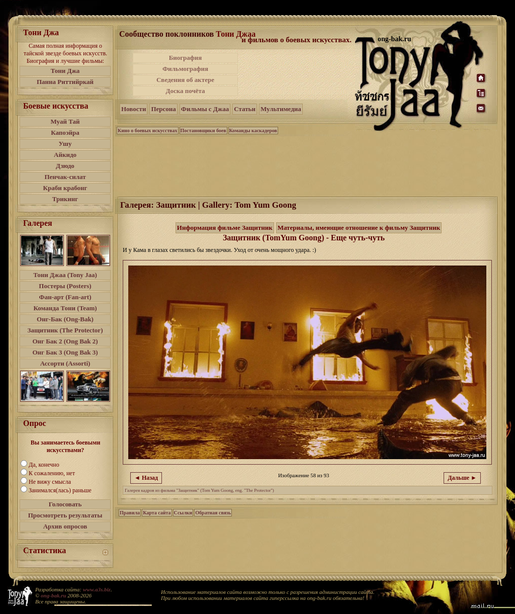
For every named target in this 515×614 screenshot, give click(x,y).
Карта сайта (156, 512)
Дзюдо (65, 165)
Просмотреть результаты (65, 515)
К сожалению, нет (52, 473)
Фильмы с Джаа (205, 109)
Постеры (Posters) (65, 286)
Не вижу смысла (50, 481)
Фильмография (185, 68)
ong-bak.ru (53, 595)
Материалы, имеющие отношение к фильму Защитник (359, 227)
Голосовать (65, 504)
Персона (163, 109)
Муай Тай (64, 121)
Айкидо (65, 154)
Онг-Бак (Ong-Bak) (65, 319)
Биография (185, 57)
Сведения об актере (185, 79)
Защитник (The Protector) (65, 330)
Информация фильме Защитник (225, 227)
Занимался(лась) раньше (60, 490)
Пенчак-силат (64, 177)
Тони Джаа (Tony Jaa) (65, 275)
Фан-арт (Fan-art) (65, 297)
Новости (133, 109)
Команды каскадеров (253, 130)
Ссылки (183, 512)
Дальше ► (462, 477)
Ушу (65, 143)
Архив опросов (65, 526)
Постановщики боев (203, 130)
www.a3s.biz (97, 589)
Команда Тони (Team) (65, 308)
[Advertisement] (297, 74)
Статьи (244, 109)
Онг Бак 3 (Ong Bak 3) (65, 352)
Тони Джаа (235, 34)
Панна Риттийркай (65, 81)
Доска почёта (185, 91)
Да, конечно (44, 464)
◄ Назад (146, 477)
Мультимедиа (281, 109)
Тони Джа (65, 70)
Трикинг (65, 199)
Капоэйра (65, 132)
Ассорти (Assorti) (65, 363)
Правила (130, 512)
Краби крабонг (65, 188)
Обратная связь (213, 512)
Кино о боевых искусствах (148, 130)
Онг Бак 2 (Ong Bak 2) (65, 341)
